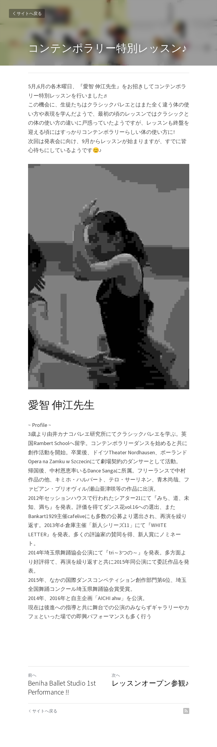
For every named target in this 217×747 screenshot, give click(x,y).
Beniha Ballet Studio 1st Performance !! (62, 688)
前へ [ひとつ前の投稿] (32, 675)
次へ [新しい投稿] (116, 675)
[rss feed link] (186, 711)
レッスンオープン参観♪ (150, 683)
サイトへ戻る (27, 13)
